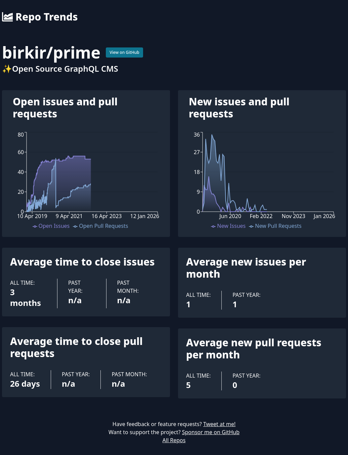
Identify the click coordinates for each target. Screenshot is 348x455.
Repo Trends (40, 17)
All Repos (174, 440)
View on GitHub (124, 52)
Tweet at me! (219, 424)
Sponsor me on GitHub (211, 432)
